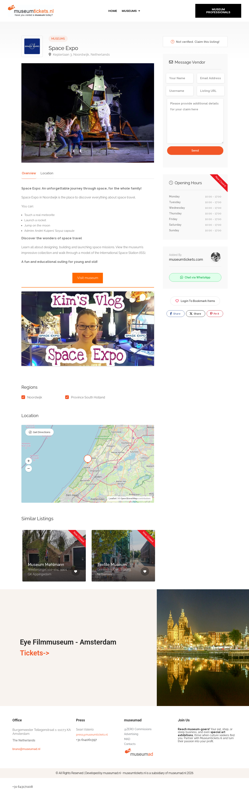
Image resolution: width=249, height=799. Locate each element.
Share (175, 313)
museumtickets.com (186, 259)
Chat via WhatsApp (195, 277)
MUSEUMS (58, 38)
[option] (54, 569)
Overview (28, 173)
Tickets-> (34, 664)
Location (45, 173)
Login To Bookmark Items (195, 300)
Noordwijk (34, 408)
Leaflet (113, 509)
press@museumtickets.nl (92, 745)
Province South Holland (88, 408)
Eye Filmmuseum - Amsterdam (68, 653)
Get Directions (41, 442)
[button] (28, 471)
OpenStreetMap (129, 509)
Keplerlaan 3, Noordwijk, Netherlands (79, 54)
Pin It (214, 313)
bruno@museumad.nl (26, 759)
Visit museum (87, 278)
